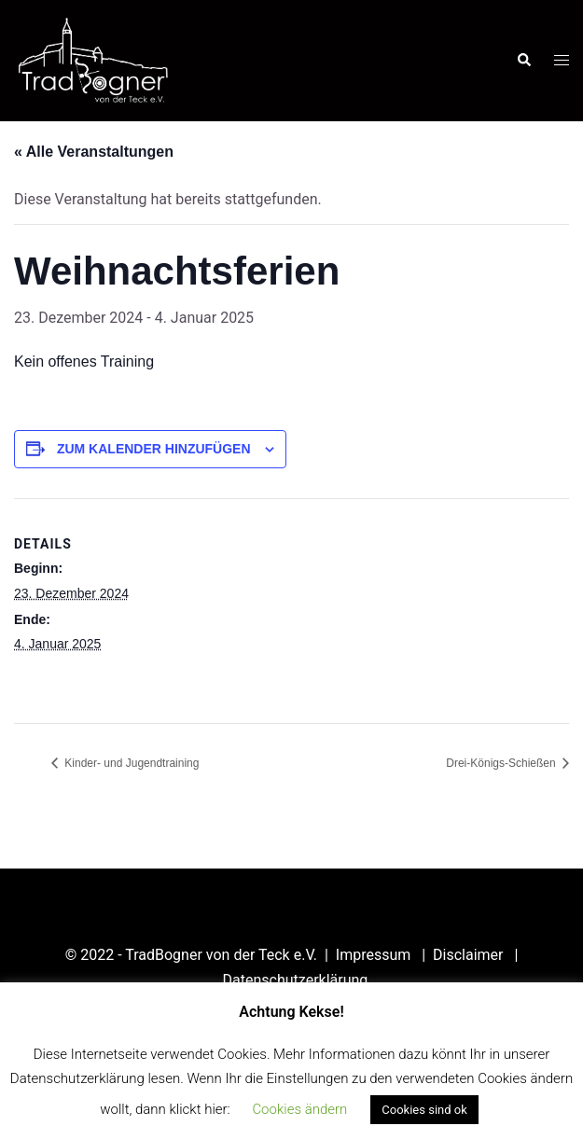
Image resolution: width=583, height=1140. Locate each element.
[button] (523, 60)
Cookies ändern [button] (299, 1109)
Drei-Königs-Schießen (502, 763)
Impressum (375, 955)
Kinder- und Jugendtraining (130, 763)
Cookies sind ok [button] (424, 1110)
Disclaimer (470, 955)
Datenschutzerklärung (295, 980)
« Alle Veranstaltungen (94, 152)
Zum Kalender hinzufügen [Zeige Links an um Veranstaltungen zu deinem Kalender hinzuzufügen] (154, 448)
